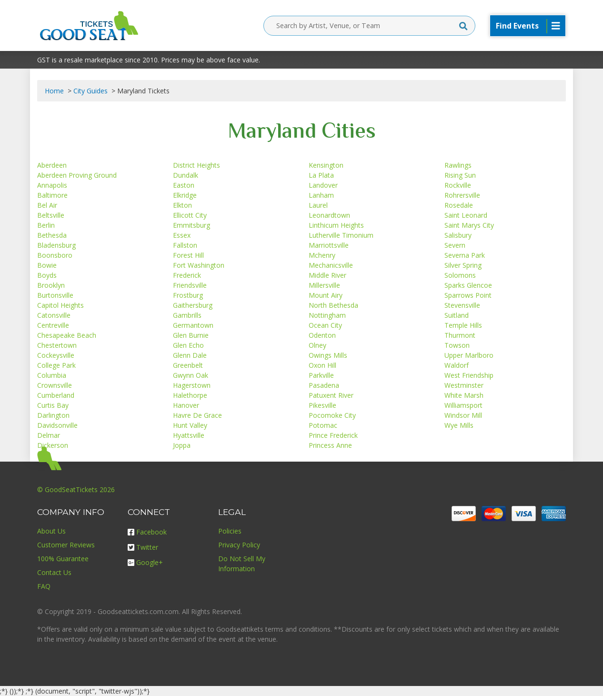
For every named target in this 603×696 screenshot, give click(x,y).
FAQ (43, 586)
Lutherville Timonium (341, 235)
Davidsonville (57, 425)
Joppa (182, 445)
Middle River (327, 275)
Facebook (147, 531)
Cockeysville (55, 355)
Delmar (48, 435)
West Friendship (468, 375)
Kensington (326, 165)
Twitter (143, 547)
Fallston (185, 245)
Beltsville (50, 215)
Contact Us (54, 572)
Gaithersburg (192, 305)
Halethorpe (190, 395)
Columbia (51, 375)
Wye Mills (458, 425)
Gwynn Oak (190, 375)
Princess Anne (330, 445)
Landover (323, 185)
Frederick (187, 275)
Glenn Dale (190, 355)
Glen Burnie (191, 335)
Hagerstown (192, 385)
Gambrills (187, 315)
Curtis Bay (53, 405)
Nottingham (327, 315)
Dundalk (185, 175)
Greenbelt (188, 365)
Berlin (46, 225)
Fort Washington (198, 265)
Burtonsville (55, 295)
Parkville (321, 375)
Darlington (53, 415)
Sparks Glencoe (468, 285)
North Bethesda (333, 305)
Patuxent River (331, 395)
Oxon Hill (322, 365)
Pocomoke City (332, 415)
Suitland (456, 315)
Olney (317, 345)
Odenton (322, 335)
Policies (229, 530)
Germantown (193, 325)
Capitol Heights (60, 305)
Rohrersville (462, 195)
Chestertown (57, 345)
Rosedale (458, 205)
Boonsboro (54, 255)
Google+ (145, 562)
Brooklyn (51, 285)
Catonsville (53, 315)
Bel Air (47, 205)
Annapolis (52, 185)
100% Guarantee (63, 558)
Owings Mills (328, 355)
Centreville (53, 325)
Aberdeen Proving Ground (77, 175)
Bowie (47, 265)
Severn (454, 245)
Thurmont (459, 335)
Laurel (318, 205)
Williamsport (463, 405)
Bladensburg (56, 245)
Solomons (460, 275)
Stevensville (462, 305)
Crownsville (54, 385)
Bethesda (52, 235)
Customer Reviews (66, 544)
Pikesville (322, 405)
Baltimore (52, 195)
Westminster (463, 385)
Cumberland (55, 395)
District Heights (196, 165)
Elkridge (185, 195)
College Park (56, 365)
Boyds (47, 275)
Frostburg (188, 295)
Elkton (182, 205)
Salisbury (458, 235)
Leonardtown (329, 215)
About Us (51, 530)
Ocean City (325, 325)
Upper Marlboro (468, 355)
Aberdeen (52, 165)
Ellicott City (190, 215)
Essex (182, 235)
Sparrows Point (468, 295)
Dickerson (52, 445)
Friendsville (190, 285)
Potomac (323, 425)
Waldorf (456, 365)
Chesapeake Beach (66, 335)
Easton (183, 185)
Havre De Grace (197, 415)
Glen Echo (188, 345)
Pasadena (324, 385)
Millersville (324, 285)
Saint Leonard (465, 215)
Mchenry (322, 255)
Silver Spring (463, 265)
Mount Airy (325, 295)
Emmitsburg (191, 225)
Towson (457, 345)
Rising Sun (460, 175)
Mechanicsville (331, 265)
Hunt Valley (190, 425)
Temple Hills (463, 325)
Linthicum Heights (336, 225)
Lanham (321, 195)
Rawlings (458, 165)
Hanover (186, 405)
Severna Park (464, 255)
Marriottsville (329, 245)
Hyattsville (188, 435)
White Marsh (463, 395)
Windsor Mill (463, 415)
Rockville (457, 185)
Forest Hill (188, 255)
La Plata (321, 175)
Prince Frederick (333, 435)
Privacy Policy (239, 544)
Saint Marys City (469, 225)
